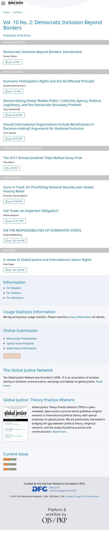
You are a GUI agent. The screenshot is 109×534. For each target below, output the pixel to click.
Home (6, 12)
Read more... (60, 431)
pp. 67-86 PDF (15, 201)
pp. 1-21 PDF (14, 91)
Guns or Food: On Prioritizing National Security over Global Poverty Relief (48, 189)
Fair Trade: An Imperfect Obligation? (31, 211)
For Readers (14, 288)
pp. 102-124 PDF (16, 240)
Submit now (12, 356)
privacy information (79, 317)
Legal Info (80, 496)
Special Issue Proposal (20, 343)
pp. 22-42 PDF (15, 114)
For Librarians (15, 298)
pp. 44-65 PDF (15, 138)
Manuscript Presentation (22, 338)
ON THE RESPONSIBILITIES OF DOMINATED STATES (42, 230)
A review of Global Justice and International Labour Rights (47, 259)
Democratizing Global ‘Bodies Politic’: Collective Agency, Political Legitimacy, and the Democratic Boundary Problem (52, 102)
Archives (17, 12)
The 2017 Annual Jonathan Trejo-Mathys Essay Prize (42, 158)
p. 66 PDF (13, 167)
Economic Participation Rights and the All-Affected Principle (48, 81)
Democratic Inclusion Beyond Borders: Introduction (42, 52)
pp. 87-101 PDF (15, 220)
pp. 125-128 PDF (16, 269)
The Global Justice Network (29, 496)
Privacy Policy (93, 496)
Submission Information (21, 348)
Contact (69, 496)
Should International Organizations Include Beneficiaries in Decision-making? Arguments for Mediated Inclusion (48, 126)
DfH (62, 496)
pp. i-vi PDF (13, 61)
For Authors (14, 293)
